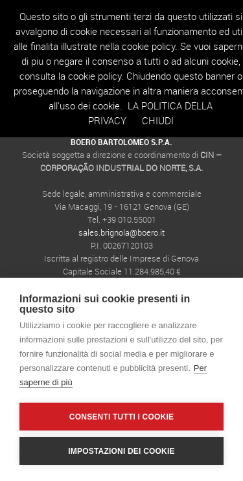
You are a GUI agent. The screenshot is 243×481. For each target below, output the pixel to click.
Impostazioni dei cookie (121, 451)
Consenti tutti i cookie (121, 416)
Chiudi (158, 120)
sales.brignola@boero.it (121, 232)
